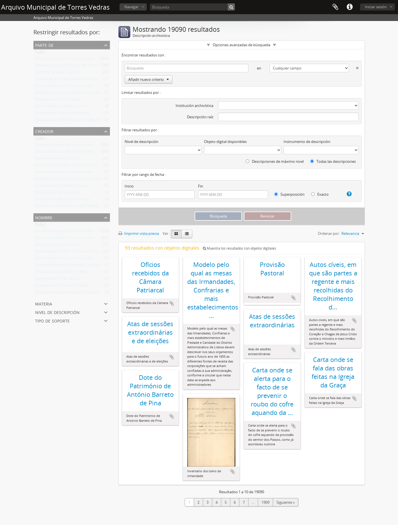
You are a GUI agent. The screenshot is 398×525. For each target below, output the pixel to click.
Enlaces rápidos (349, 7)
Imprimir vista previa (138, 233)
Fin (200, 186)
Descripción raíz (200, 116)
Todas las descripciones (333, 161)
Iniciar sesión (376, 6)
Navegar (131, 6)
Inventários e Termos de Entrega (62, 114)
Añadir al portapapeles (171, 303)
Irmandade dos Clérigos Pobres (61, 107)
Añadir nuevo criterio (148, 79)
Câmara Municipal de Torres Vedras (64, 59)
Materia (43, 303)
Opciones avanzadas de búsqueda (241, 44)
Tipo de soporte (52, 320)
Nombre (43, 217)
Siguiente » (285, 502)
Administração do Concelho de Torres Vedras (72, 66)
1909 (265, 502)
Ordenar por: (329, 233)
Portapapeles (335, 7)
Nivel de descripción (57, 312)
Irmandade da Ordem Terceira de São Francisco (74, 80)
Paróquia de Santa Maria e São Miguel (66, 207)
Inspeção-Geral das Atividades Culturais (68, 93)
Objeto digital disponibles (225, 141)
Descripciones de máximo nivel (275, 161)
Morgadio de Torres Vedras (57, 100)
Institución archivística (194, 105)
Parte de (44, 45)
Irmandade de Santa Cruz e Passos (64, 86)
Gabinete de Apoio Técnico (57, 73)
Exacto (320, 194)
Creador (44, 131)
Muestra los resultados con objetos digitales (239, 248)
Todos (40, 52)
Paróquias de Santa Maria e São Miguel (67, 120)
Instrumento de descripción (307, 141)
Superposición (289, 194)
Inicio (129, 186)
